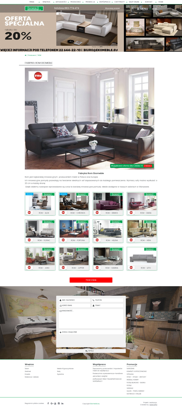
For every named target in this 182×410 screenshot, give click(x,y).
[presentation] (92, 340)
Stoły (58, 371)
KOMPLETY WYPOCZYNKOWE (136, 371)
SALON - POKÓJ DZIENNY (135, 391)
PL (150, 9)
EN (153, 9)
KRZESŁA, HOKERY (133, 380)
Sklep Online (134, 2)
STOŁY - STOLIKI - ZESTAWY (136, 377)
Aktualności (61, 2)
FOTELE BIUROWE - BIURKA (136, 382)
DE (156, 9)
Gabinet (28, 371)
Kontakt (148, 2)
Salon (27, 368)
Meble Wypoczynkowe (65, 368)
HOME (161, 2)
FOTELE (129, 385)
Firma (31, 2)
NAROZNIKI (130, 368)
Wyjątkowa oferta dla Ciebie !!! (131, 165)
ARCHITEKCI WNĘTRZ (100, 376)
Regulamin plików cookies (34, 403)
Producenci (75, 2)
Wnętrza (46, 2)
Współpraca (104, 2)
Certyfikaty (119, 2)
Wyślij (91, 351)
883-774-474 (72, 8)
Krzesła (27, 374)
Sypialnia (60, 374)
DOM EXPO (153, 405)
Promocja (90, 2)
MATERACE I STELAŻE (134, 394)
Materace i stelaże (32, 377)
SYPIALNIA (130, 374)
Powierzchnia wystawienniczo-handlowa (108, 373)
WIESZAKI (130, 388)
